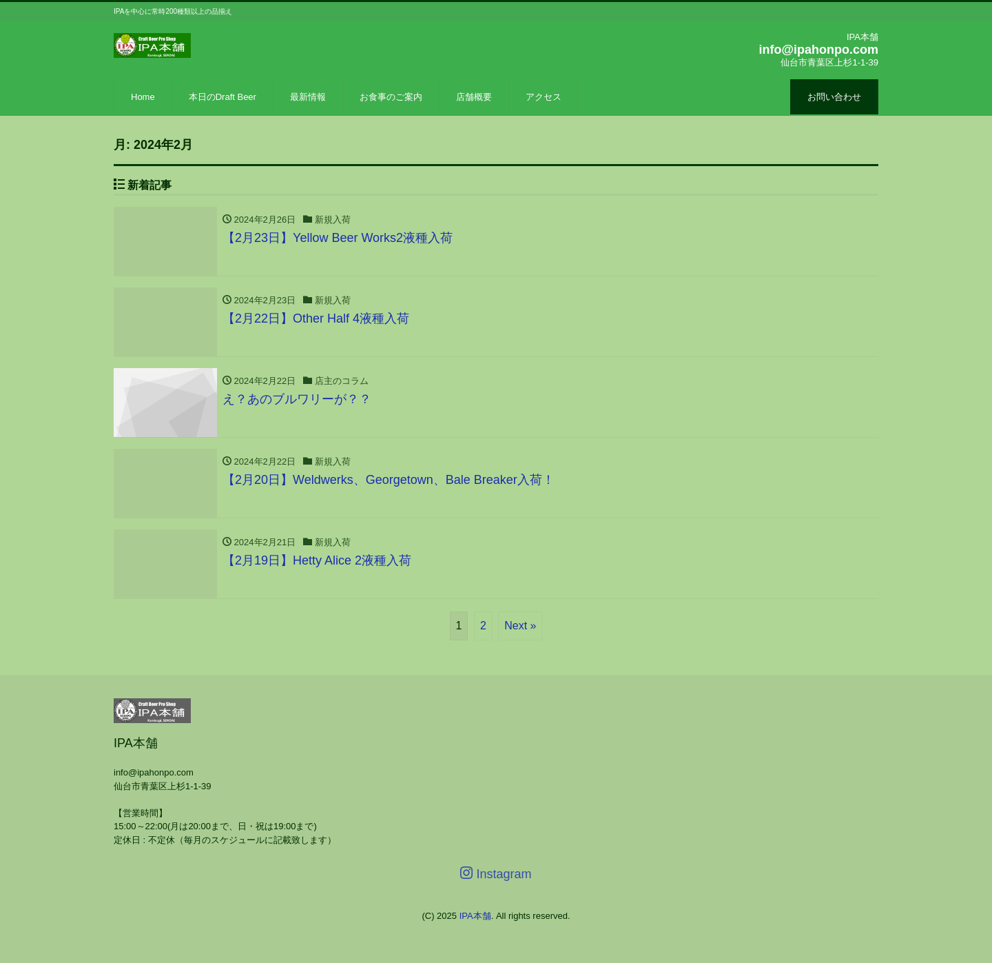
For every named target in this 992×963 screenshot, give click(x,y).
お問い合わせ (834, 97)
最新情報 (308, 97)
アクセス (543, 97)
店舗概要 (474, 97)
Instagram (495, 873)
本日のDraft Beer (222, 97)
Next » (520, 625)
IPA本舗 (475, 916)
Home (143, 97)
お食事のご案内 (391, 97)
